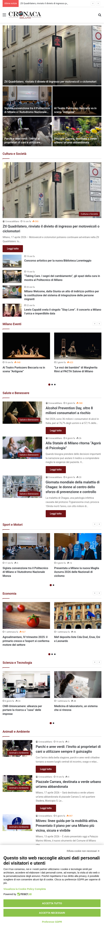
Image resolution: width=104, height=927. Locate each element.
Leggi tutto (13, 248)
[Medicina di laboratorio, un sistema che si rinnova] (78, 684)
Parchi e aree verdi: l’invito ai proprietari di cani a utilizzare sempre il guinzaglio (22, 142)
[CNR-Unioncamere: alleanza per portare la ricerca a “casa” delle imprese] (26, 684)
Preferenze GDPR (52, 921)
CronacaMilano (12, 221)
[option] (52, 85)
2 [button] (52, 384)
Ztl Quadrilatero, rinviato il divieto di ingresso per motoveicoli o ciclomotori (50, 81)
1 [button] (49, 385)
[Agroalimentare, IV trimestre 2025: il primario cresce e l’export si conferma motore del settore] (26, 615)
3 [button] (55, 384)
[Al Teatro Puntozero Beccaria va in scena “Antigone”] (77, 101)
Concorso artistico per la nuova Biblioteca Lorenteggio (57, 260)
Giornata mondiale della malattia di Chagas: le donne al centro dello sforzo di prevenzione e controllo (73, 487)
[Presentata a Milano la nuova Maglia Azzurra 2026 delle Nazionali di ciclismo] (78, 546)
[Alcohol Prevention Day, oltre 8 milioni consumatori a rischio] (22, 412)
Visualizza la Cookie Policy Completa (24, 889)
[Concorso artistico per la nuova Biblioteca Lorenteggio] (12, 261)
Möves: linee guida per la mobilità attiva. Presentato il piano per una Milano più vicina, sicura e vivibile (67, 826)
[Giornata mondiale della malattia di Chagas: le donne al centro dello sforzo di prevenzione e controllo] (22, 487)
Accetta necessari (52, 912)
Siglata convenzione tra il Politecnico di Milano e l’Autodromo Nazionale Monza (27, 112)
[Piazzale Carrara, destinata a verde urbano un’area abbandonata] (77, 131)
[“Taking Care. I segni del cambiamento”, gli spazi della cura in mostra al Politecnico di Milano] (12, 276)
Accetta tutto (52, 903)
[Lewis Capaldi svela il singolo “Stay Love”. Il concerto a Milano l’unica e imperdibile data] (12, 310)
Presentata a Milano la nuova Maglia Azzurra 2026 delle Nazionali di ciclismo (76, 572)
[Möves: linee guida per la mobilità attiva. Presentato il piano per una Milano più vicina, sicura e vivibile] (17, 822)
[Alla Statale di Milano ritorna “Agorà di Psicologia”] (22, 448)
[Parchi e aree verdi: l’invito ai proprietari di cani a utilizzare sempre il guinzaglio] (27, 131)
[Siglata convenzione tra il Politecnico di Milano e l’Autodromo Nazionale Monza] (27, 101)
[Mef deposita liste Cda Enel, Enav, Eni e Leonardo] (78, 615)
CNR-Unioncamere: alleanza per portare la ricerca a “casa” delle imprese (22, 710)
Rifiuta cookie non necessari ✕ (83, 851)
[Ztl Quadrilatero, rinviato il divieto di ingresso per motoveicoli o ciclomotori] (52, 55)
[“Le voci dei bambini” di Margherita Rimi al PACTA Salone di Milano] (78, 346)
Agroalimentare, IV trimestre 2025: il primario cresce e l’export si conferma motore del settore (26, 640)
